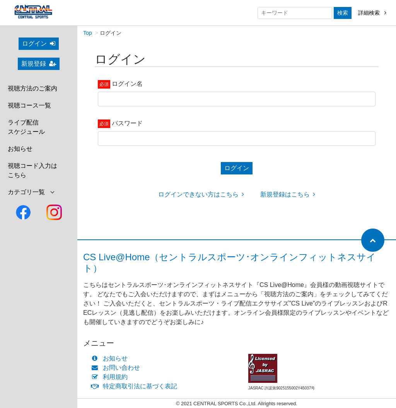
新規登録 (38, 63)
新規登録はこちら (287, 194)
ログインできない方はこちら (201, 194)
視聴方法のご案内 (32, 88)
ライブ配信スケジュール (26, 127)
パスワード (127, 123)
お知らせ (20, 148)
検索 (342, 13)
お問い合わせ (117, 367)
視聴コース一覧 (29, 105)
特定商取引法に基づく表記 (136, 386)
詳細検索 (372, 13)
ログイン (38, 43)
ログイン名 (127, 83)
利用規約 (111, 377)
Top (87, 33)
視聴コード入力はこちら (32, 170)
